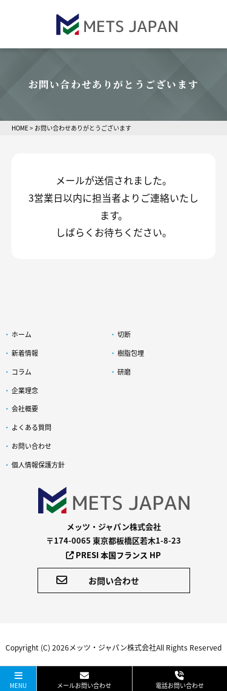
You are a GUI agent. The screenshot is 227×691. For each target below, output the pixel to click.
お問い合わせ (97, 580)
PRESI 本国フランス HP (113, 555)
